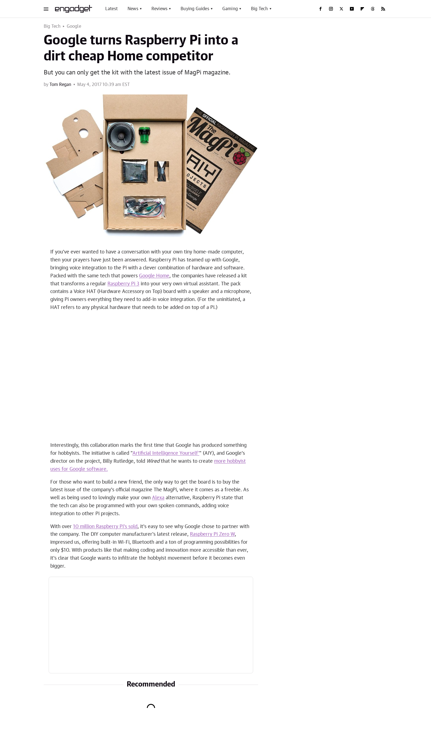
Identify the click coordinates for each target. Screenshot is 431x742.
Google (74, 26)
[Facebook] (320, 9)
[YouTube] (352, 9)
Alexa (158, 497)
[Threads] (373, 9)
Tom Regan (60, 84)
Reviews (159, 9)
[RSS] (383, 9)
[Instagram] (331, 9)
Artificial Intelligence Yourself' (165, 453)
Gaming (230, 9)
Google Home (154, 276)
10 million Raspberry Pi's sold (105, 526)
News (133, 9)
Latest (111, 9)
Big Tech (259, 9)
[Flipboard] (362, 9)
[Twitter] (341, 9)
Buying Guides (195, 9)
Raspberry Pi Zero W (212, 534)
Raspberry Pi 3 (123, 283)
